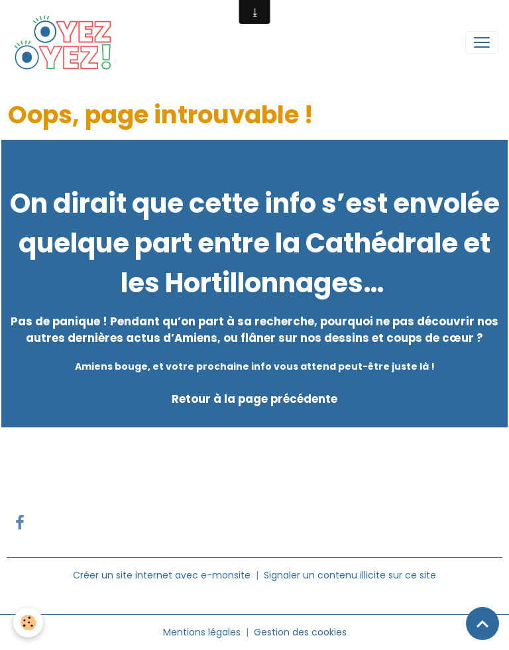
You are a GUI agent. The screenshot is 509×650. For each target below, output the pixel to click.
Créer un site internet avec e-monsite (162, 575)
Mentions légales (202, 632)
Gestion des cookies (300, 632)
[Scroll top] (482, 623)
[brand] (67, 42)
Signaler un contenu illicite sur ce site (350, 575)
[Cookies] (28, 622)
